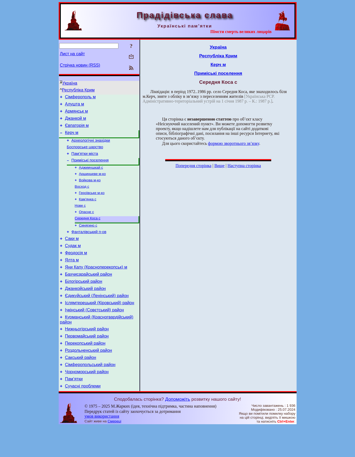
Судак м (73, 261)
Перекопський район (85, 369)
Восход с (82, 197)
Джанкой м (75, 121)
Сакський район (80, 385)
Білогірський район (83, 301)
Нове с (80, 217)
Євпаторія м (77, 129)
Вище (219, 165)
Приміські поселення (90, 168)
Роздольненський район (88, 377)
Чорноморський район (87, 401)
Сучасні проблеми (83, 416)
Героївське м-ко (92, 203)
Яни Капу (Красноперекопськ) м (96, 285)
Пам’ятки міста (84, 161)
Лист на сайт (72, 54)
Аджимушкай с (91, 176)
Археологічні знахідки (90, 146)
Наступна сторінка (244, 165)
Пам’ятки (74, 409)
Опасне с (86, 224)
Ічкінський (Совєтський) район (94, 332)
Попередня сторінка (193, 165)
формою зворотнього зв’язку (233, 143)
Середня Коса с (87, 231)
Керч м (72, 137)
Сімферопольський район (90, 393)
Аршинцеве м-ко (92, 183)
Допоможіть (177, 429)
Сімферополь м (80, 97)
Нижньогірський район (87, 353)
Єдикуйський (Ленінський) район (97, 317)
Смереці (114, 452)
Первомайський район (87, 361)
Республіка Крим (78, 90)
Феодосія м (76, 269)
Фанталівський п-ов (88, 246)
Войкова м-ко (90, 190)
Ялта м (72, 277)
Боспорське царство (85, 153)
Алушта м (74, 105)
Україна (69, 83)
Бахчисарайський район (88, 293)
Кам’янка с (87, 210)
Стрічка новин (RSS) (80, 65)
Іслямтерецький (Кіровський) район (99, 324)
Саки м (72, 253)
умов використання (102, 447)
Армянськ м (76, 113)
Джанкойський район (85, 309)
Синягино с (88, 239)
